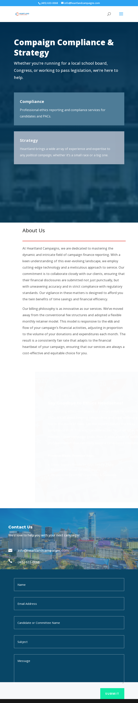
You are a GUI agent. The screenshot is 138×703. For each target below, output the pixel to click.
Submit (112, 693)
